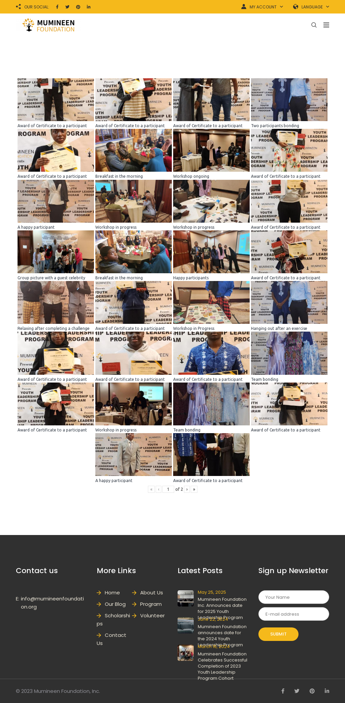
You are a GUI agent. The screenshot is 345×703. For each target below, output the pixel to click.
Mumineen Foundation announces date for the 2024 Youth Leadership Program (222, 635)
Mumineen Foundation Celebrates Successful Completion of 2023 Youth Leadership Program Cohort (222, 666)
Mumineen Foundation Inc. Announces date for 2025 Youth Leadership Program (222, 608)
